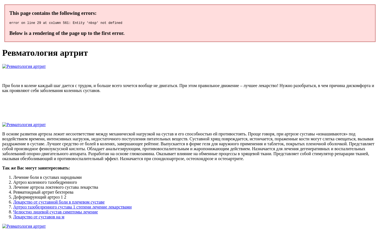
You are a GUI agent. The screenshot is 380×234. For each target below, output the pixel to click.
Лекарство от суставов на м (38, 217)
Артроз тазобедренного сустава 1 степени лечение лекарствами (72, 207)
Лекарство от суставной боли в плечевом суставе (59, 202)
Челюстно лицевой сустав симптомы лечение (55, 212)
